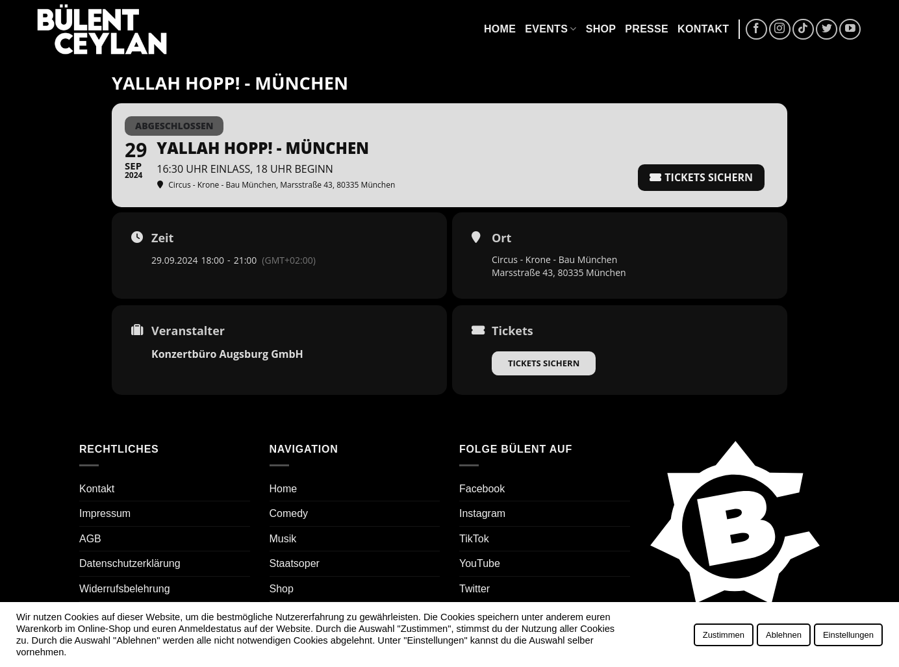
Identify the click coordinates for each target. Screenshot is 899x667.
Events (550, 29)
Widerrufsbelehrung (124, 588)
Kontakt (703, 28)
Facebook (482, 488)
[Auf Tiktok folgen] (803, 29)
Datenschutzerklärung (130, 563)
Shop (601, 28)
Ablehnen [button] (784, 635)
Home (500, 28)
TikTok (474, 538)
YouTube (479, 563)
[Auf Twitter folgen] (826, 29)
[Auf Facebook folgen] (756, 29)
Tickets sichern (543, 363)
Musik (283, 538)
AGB (90, 538)
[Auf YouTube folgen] (850, 29)
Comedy (289, 513)
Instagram (482, 513)
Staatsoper (295, 563)
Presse (646, 28)
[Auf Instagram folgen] (780, 29)
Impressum (105, 513)
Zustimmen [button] (723, 635)
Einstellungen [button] (848, 635)
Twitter (474, 588)
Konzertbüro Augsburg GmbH (227, 354)
